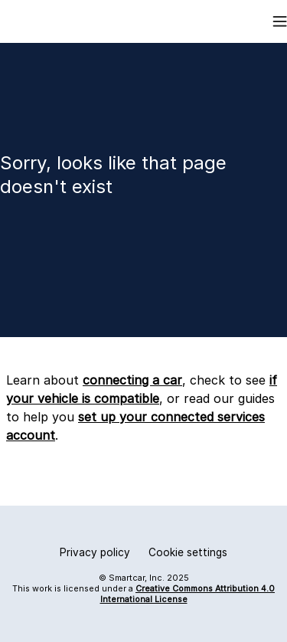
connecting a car (132, 380)
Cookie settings (187, 552)
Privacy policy (95, 552)
